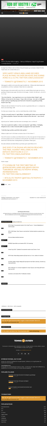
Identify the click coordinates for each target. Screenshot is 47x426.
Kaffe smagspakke (17, 306)
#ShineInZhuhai (10, 172)
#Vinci (6, 78)
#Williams (25, 73)
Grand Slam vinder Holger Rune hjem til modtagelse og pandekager (22, 374)
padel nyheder (22, 361)
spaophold (29, 368)
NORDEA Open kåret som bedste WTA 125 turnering (20, 243)
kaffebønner (40, 366)
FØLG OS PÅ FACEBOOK (6, 309)
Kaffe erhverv (10, 306)
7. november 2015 (34, 81)
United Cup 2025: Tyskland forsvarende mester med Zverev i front (24, 249)
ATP (2, 252)
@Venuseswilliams (12, 167)
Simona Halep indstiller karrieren (16, 237)
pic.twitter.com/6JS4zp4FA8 (16, 154)
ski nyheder (10, 362)
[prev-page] (2, 280)
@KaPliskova (32, 167)
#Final (35, 170)
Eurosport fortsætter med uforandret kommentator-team (20, 387)
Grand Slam (11, 376)
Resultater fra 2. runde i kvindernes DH (38, 197)
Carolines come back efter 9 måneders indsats (19, 273)
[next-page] (4, 280)
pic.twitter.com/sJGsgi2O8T (30, 78)
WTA (13, 15)
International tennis (7, 15)
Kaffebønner (4, 306)
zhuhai (9, 184)
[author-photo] (23, 209)
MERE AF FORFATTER (17, 221)
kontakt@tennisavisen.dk (10, 322)
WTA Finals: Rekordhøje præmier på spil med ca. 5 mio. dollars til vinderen (25, 255)
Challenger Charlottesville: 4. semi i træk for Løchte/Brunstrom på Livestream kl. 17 (10, 198)
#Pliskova (29, 147)
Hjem (2, 15)
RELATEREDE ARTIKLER (6, 221)
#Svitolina (16, 152)
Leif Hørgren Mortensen (6, 63)
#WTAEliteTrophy (22, 170)
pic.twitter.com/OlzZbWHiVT (17, 174)
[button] (2, 13)
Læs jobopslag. (34, 331)
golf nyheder (36, 361)
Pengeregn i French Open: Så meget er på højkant (18, 381)
